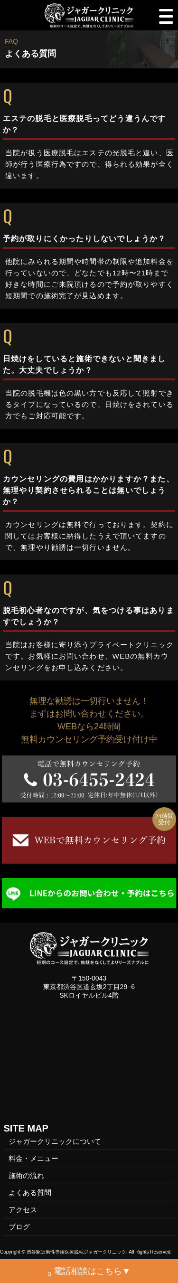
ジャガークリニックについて (55, 1141)
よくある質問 (30, 1193)
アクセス (23, 1210)
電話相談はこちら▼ (89, 1272)
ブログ (19, 1227)
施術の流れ (26, 1175)
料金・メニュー (33, 1158)
